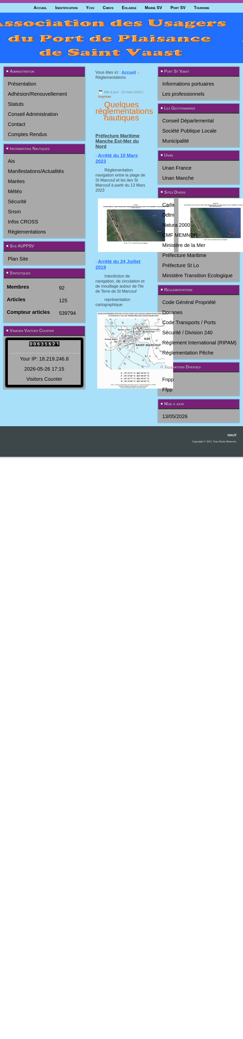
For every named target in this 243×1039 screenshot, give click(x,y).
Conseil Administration (33, 114)
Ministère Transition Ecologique (197, 275)
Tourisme (201, 8)
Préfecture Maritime (184, 255)
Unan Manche (178, 178)
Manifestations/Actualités (36, 171)
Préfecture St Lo (180, 265)
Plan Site (18, 259)
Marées (16, 181)
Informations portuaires (188, 84)
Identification (66, 8)
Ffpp (167, 389)
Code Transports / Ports (189, 322)
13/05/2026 (175, 416)
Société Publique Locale (189, 131)
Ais (11, 161)
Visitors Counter (44, 379)
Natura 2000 (176, 225)
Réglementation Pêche (187, 353)
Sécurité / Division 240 (187, 332)
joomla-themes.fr (128, 447)
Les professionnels (183, 94)
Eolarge (129, 8)
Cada (168, 205)
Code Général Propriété (189, 302)
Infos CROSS (23, 221)
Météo (15, 191)
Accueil (40, 8)
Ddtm (168, 215)
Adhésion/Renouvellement (37, 94)
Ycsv (90, 8)
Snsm (14, 211)
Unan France (177, 168)
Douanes (172, 312)
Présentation (22, 84)
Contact (16, 124)
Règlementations (27, 232)
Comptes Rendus (27, 134)
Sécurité (17, 201)
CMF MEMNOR (180, 235)
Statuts (16, 104)
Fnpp (168, 379)
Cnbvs (108, 8)
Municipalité (175, 141)
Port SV (178, 8)
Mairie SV (153, 8)
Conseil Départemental (188, 120)
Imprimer (104, 96)
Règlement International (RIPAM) (199, 342)
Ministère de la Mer (183, 245)
